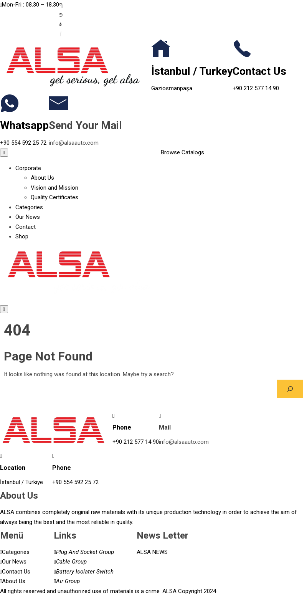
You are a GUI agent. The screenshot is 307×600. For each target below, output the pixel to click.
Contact (25, 226)
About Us (42, 177)
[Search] (290, 389)
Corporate (28, 168)
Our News (27, 216)
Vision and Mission (54, 187)
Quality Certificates (54, 197)
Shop (21, 236)
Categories (29, 207)
